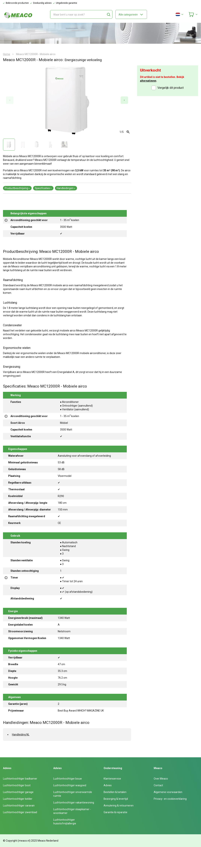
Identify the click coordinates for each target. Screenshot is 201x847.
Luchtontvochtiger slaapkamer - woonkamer (72, 811)
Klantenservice (112, 778)
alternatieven (148, 80)
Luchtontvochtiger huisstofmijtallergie (64, 821)
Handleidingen (66, 188)
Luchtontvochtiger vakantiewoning (73, 802)
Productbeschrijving (17, 188)
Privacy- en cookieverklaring (170, 798)
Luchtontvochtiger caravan (19, 805)
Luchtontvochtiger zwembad (20, 812)
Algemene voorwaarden (168, 792)
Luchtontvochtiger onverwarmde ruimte (72, 794)
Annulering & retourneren (119, 805)
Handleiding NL (20, 734)
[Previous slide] (9, 100)
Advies (108, 785)
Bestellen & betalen (115, 792)
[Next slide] (124, 100)
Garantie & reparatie (115, 812)
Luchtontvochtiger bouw (67, 778)
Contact (158, 785)
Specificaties (43, 188)
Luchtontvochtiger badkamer (20, 778)
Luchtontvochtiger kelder (17, 798)
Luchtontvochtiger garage (18, 792)
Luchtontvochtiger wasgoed (69, 785)
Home (6, 54)
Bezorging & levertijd (116, 798)
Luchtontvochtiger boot (16, 785)
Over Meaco (161, 778)
